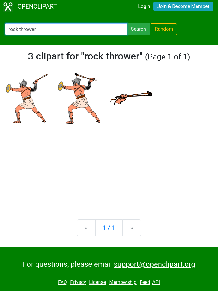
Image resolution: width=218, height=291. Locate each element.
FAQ (62, 282)
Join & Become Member (183, 6)
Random (164, 29)
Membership (122, 282)
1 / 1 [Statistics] (109, 228)
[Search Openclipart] (66, 29)
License (97, 282)
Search (138, 29)
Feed (145, 282)
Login (144, 6)
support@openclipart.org (154, 264)
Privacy (78, 282)
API (156, 282)
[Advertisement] (109, 166)
